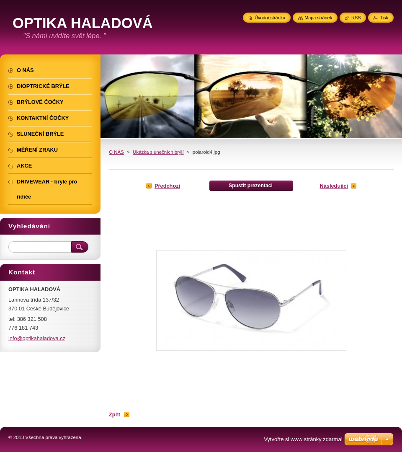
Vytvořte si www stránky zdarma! (303, 439)
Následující (334, 186)
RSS (356, 17)
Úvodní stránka (270, 17)
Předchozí (167, 186)
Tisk (384, 17)
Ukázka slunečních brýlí (158, 152)
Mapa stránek (318, 17)
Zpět (114, 414)
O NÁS (116, 152)
